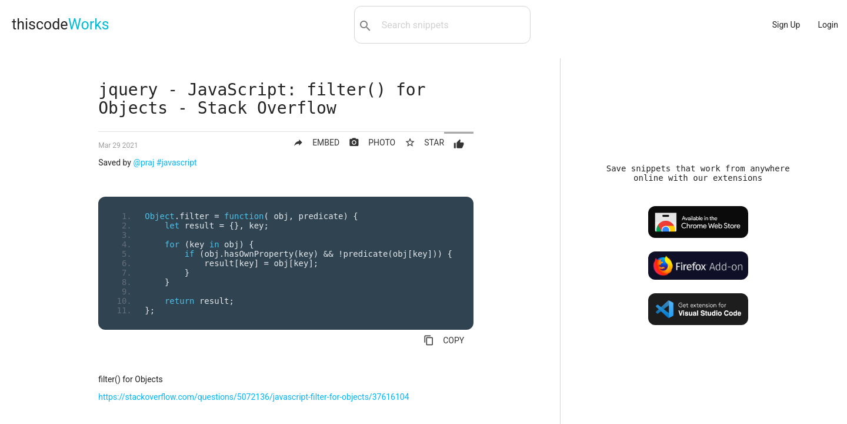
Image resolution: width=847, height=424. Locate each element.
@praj (143, 162)
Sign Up (786, 24)
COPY (444, 340)
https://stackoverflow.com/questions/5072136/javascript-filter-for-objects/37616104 (253, 397)
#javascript (176, 162)
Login (828, 24)
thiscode (60, 24)
